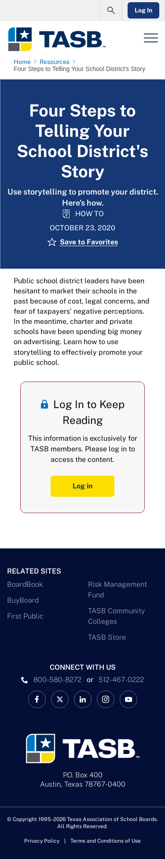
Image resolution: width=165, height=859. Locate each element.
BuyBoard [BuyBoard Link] (23, 600)
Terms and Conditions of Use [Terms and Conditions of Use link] (105, 841)
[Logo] (56, 39)
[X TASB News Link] (60, 699)
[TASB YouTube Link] (128, 699)
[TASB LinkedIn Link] (83, 699)
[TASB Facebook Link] (37, 699)
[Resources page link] (56, 61)
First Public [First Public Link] (25, 616)
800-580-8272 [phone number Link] (57, 679)
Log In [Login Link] (143, 10)
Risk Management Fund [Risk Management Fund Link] (117, 589)
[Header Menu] (151, 38)
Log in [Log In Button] (82, 486)
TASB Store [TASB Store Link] (107, 637)
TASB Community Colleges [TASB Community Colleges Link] (116, 616)
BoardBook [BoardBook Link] (25, 584)
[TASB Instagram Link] (105, 699)
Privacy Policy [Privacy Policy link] (41, 841)
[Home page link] (24, 61)
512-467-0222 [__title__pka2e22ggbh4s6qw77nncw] (121, 679)
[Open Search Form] (111, 10)
